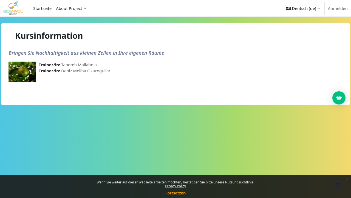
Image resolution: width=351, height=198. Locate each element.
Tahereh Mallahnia (91, 64)
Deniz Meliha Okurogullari (98, 70)
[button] (302, 8)
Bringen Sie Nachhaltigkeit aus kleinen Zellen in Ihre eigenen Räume (99, 53)
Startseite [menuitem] (42, 8)
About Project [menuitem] (69, 8)
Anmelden (338, 8)
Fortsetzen (175, 193)
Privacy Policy (175, 186)
